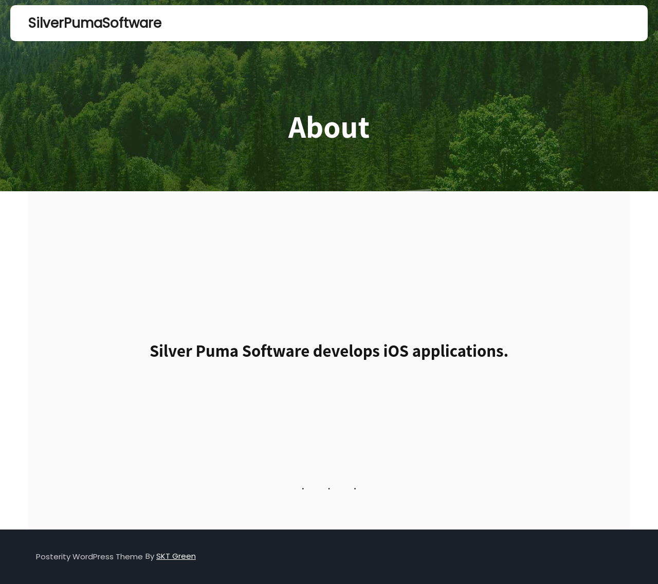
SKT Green (176, 556)
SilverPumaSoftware (79, 23)
